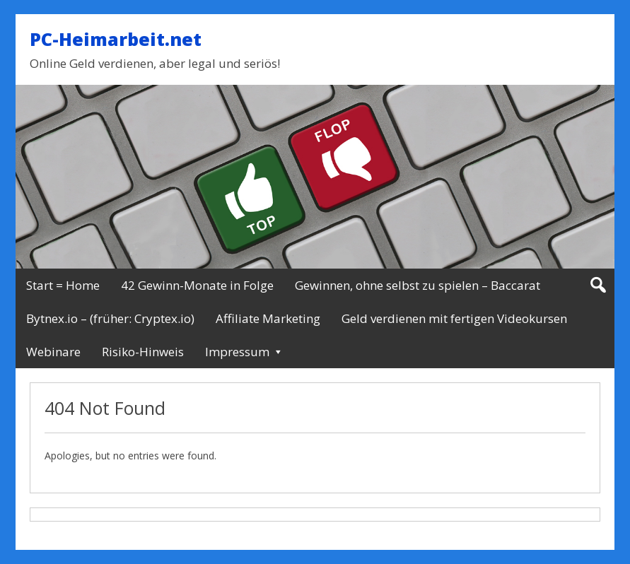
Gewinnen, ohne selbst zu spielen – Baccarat (417, 285)
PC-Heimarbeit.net (116, 39)
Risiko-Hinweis (143, 351)
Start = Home (63, 285)
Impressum (237, 351)
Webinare (53, 351)
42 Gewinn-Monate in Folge (197, 285)
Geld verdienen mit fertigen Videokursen (454, 318)
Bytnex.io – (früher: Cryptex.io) (110, 318)
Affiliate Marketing (268, 318)
